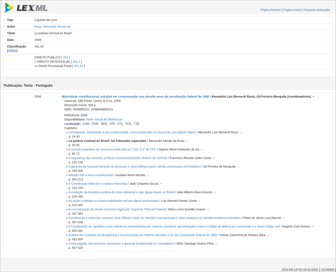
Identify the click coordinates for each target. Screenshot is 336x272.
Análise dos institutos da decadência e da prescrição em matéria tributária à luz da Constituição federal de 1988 (142, 235)
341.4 (76, 61)
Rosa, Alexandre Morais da (52, 26)
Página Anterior (270, 10)
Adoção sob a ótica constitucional (90, 175)
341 (65, 57)
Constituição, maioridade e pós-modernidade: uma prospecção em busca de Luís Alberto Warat (132, 132)
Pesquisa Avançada (316, 10)
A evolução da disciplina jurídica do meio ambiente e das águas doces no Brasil (121, 192)
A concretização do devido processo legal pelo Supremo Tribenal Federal (117, 209)
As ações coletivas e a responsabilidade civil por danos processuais (113, 200)
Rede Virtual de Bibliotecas (104, 119)
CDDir (12, 50)
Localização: (72, 123)
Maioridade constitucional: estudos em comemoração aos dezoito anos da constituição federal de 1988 (135, 96)
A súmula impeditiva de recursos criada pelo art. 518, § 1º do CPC (112, 149)
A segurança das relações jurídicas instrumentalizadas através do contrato (117, 158)
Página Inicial (292, 10)
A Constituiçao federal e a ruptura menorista (97, 183)
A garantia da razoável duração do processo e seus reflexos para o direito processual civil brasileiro (134, 166)
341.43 (78, 66)
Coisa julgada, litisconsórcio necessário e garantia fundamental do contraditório (121, 243)
